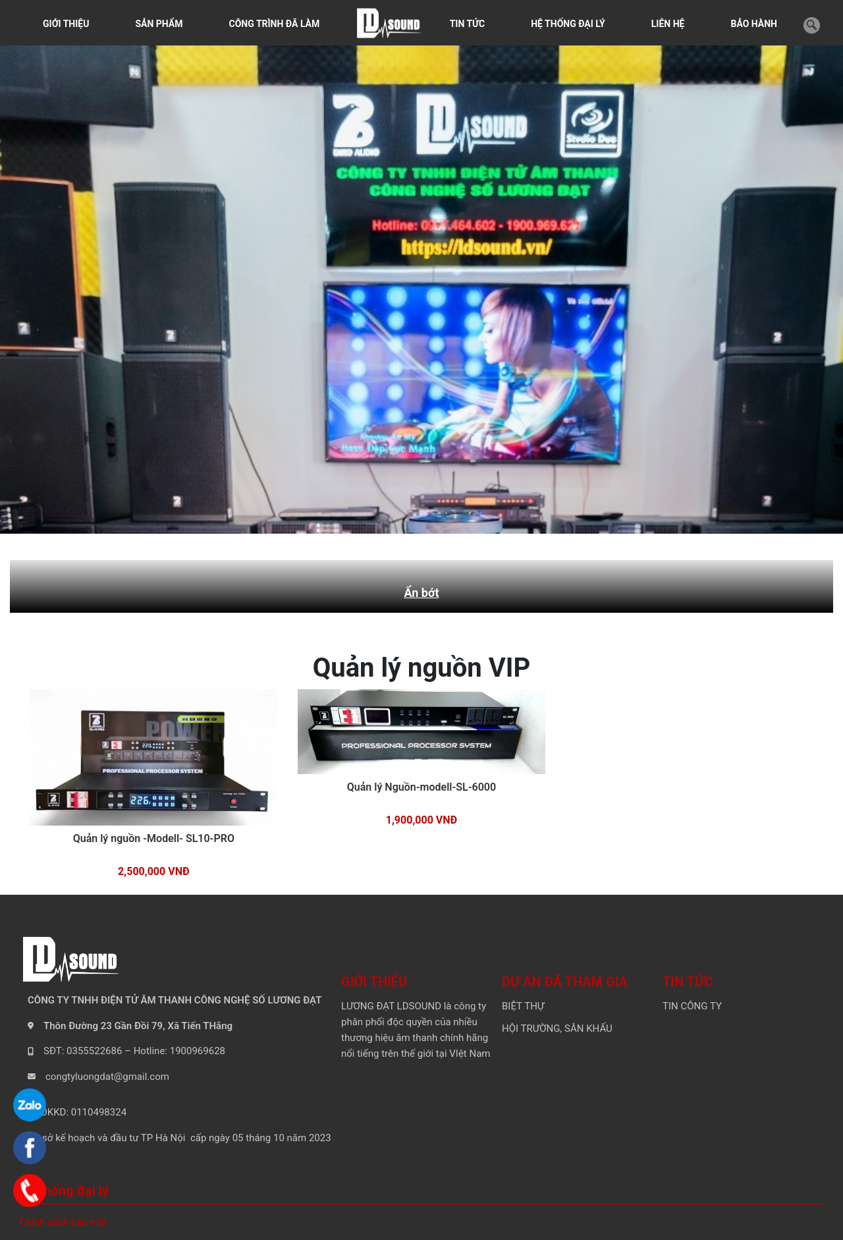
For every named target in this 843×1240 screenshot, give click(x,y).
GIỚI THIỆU (66, 23)
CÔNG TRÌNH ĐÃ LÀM (274, 23)
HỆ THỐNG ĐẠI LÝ (568, 23)
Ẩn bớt (421, 593)
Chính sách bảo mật (63, 1222)
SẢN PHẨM (158, 23)
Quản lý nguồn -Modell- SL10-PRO (153, 838)
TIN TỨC (467, 23)
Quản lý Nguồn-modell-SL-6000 (421, 787)
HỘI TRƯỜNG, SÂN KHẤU (557, 1028)
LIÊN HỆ (668, 23)
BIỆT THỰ (523, 1006)
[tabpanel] (421, 287)
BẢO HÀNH (753, 23)
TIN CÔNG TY (692, 1006)
